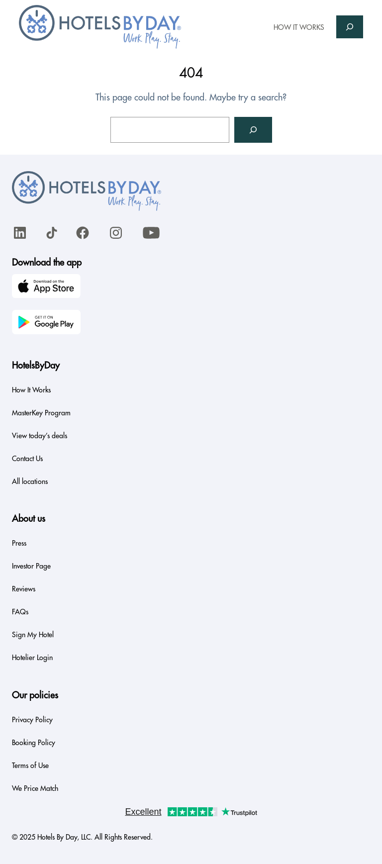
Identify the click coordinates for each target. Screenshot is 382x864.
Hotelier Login (32, 657)
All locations (30, 481)
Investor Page (31, 566)
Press (19, 543)
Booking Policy (33, 742)
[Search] (253, 130)
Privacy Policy (32, 719)
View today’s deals (39, 435)
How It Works (31, 389)
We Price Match (35, 788)
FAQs (20, 611)
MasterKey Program (41, 412)
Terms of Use (30, 765)
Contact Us (27, 458)
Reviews (23, 588)
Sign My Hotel (33, 634)
